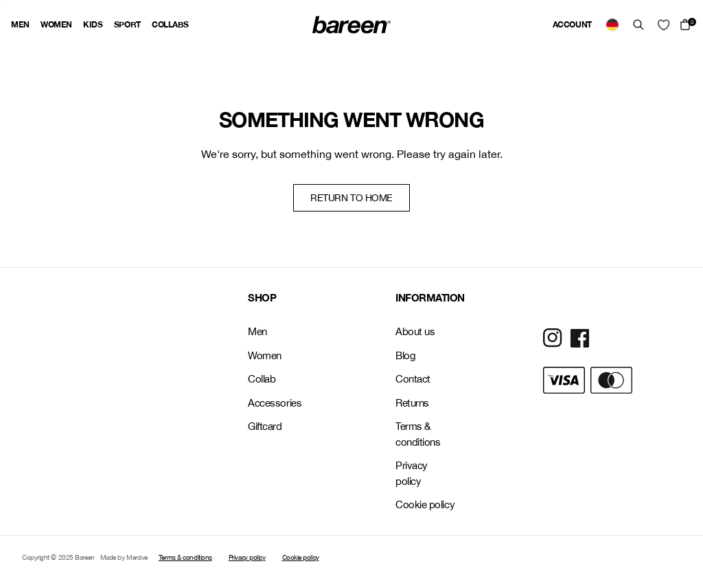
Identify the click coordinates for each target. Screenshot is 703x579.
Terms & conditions (418, 434)
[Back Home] (351, 25)
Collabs (170, 24)
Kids (93, 24)
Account (572, 24)
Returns (412, 403)
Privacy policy (411, 473)
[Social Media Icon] (552, 338)
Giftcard (264, 426)
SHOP (262, 297)
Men (20, 24)
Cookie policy (424, 504)
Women (56, 24)
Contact (412, 379)
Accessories (274, 403)
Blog (405, 355)
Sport (127, 24)
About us (415, 331)
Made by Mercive (124, 557)
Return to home (351, 197)
